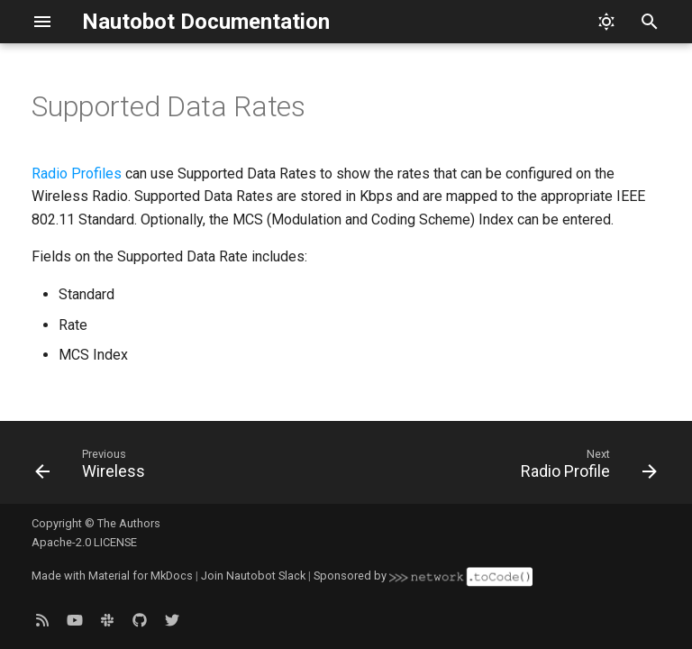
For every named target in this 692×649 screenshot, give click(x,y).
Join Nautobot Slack (253, 575)
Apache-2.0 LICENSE (84, 542)
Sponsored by (423, 575)
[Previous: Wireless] (94, 468)
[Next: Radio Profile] (585, 468)
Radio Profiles (77, 173)
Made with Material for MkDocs (112, 575)
